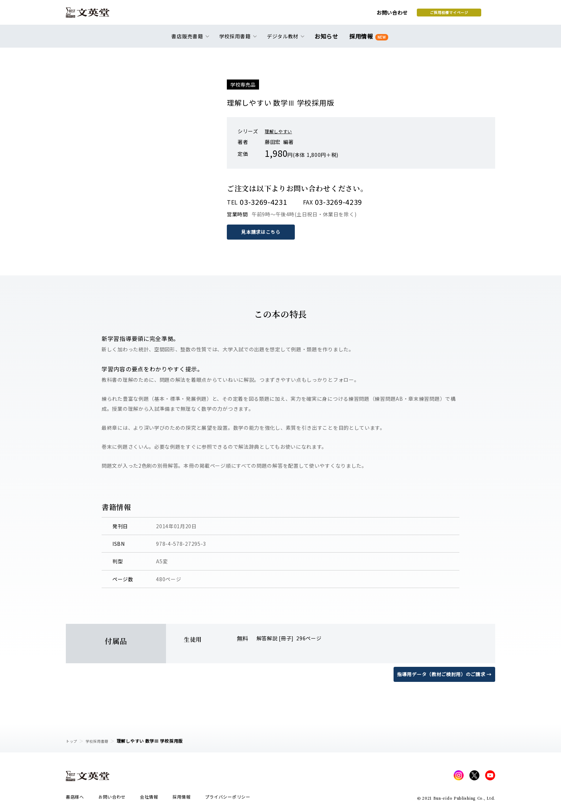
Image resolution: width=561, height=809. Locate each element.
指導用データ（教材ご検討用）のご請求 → (441, 673)
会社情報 (149, 799)
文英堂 (94, 15)
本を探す (463, 14)
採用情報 (367, 40)
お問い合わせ (334, 15)
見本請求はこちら (263, 231)
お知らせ (327, 40)
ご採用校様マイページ (391, 14)
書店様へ (75, 799)
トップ (72, 741)
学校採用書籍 (101, 741)
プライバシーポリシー (227, 799)
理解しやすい (280, 131)
